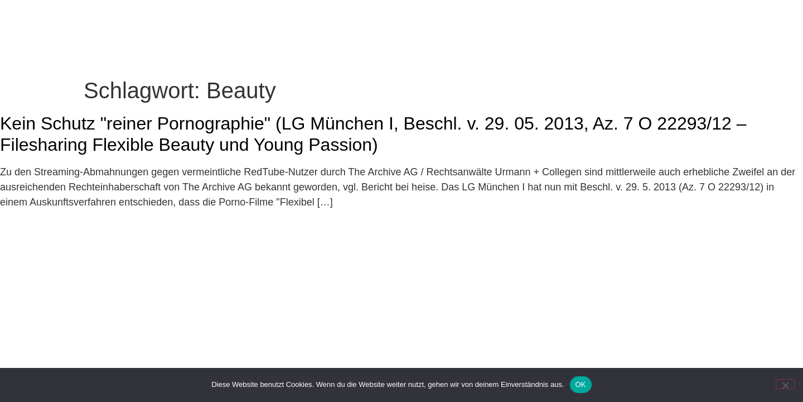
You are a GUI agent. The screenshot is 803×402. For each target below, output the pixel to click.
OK (580, 384)
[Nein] (785, 384)
